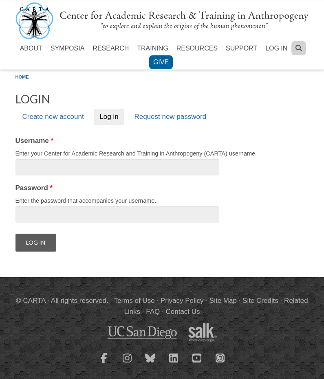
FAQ (153, 311)
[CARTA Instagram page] (127, 363)
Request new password (170, 117)
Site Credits (260, 301)
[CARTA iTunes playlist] (220, 357)
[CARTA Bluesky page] (150, 363)
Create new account (53, 117)
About (31, 48)
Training (152, 48)
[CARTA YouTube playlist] (197, 363)
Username (34, 141)
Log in (276, 48)
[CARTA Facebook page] (104, 363)
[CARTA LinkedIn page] (173, 363)
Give (161, 62)
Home (22, 76)
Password (34, 188)
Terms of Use (134, 301)
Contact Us (182, 311)
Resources (197, 48)
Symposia (68, 48)
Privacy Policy (182, 301)
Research (111, 48)
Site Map (223, 301)
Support (241, 48)
